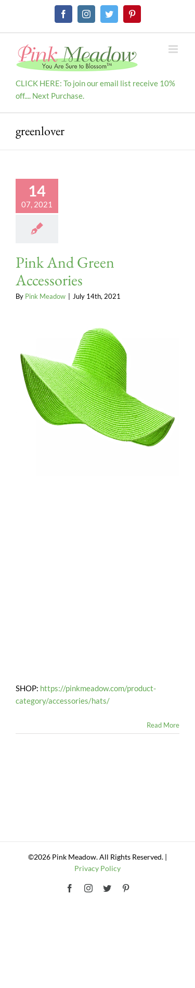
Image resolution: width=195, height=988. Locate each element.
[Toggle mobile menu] (173, 49)
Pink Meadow (45, 296)
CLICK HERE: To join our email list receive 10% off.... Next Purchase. (95, 89)
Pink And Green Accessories (65, 271)
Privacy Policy (97, 868)
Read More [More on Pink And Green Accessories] (163, 725)
